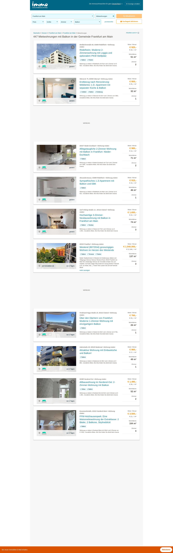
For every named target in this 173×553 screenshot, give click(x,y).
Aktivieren (166, 550)
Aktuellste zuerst (131, 33)
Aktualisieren (129, 16)
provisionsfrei (108, 22)
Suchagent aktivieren (129, 21)
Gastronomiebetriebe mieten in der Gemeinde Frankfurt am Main (57, 517)
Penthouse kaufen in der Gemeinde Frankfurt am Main (53, 537)
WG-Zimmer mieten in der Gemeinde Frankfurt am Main (53, 512)
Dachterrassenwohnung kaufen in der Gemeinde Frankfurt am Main (58, 522)
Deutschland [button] (117, 4)
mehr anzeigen (85, 270)
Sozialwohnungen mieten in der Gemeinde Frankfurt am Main (56, 532)
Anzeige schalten (133, 4)
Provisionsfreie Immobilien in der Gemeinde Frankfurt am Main (56, 507)
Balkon (87, 22)
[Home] (40, 5)
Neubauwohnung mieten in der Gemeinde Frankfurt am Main (55, 527)
